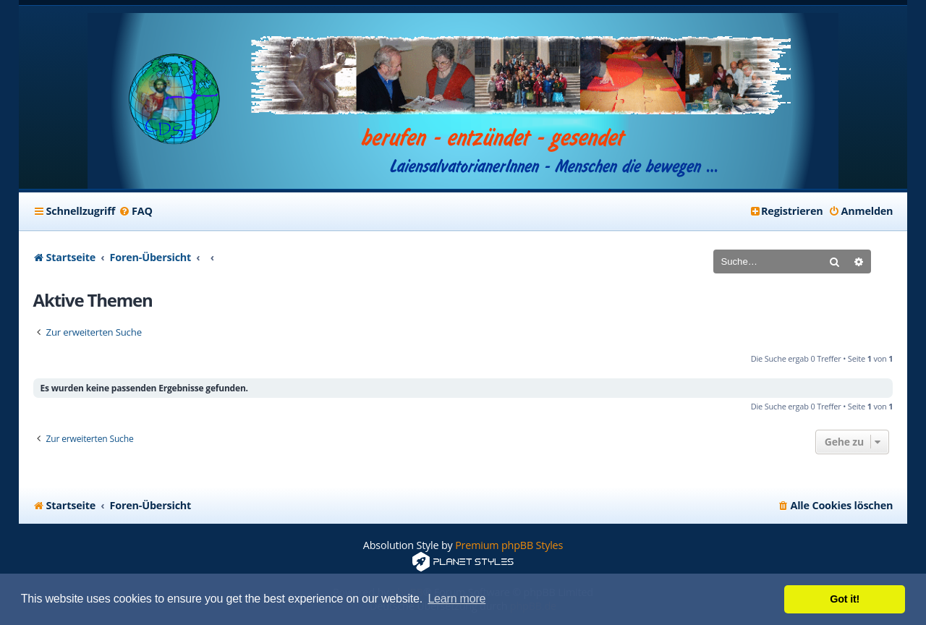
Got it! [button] (844, 599)
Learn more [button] (456, 598)
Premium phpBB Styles (509, 545)
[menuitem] (136, 211)
